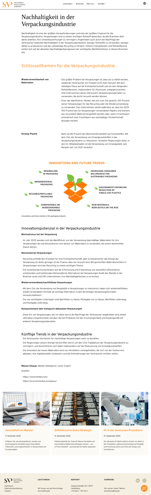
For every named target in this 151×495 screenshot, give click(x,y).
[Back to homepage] (14, 5)
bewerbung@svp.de (112, 491)
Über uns (90, 4)
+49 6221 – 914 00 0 (79, 491)
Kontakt (101, 4)
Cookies (7, 491)
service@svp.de (44, 491)
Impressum (8, 486)
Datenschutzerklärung (13, 488)
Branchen (80, 4)
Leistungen (67, 4)
